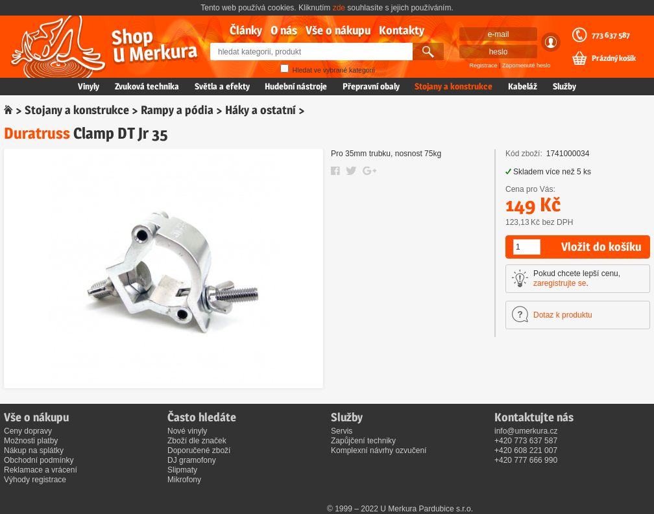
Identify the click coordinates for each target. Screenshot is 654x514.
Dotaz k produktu (562, 315)
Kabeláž (522, 86)
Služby (564, 86)
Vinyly (88, 86)
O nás (284, 30)
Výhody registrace (35, 479)
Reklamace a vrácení (40, 469)
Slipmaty (182, 469)
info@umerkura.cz (526, 431)
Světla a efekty (222, 86)
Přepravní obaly (371, 86)
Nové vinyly (187, 431)
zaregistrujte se (559, 283)
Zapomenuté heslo (526, 65)
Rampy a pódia (177, 110)
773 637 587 (611, 35)
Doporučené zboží (198, 450)
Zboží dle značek (196, 440)
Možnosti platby (31, 440)
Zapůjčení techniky (363, 440)
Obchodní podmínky (38, 460)
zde (339, 7)
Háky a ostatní (260, 110)
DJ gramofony (191, 460)
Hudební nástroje (296, 86)
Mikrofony (184, 479)
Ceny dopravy (28, 431)
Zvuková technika (147, 86)
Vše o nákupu (338, 30)
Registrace (484, 65)
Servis (341, 431)
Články (246, 30)
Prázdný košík (614, 58)
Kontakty (401, 30)
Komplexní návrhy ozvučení (378, 450)
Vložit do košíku (601, 246)
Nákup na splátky (34, 450)
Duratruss (37, 133)
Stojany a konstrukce (453, 86)
